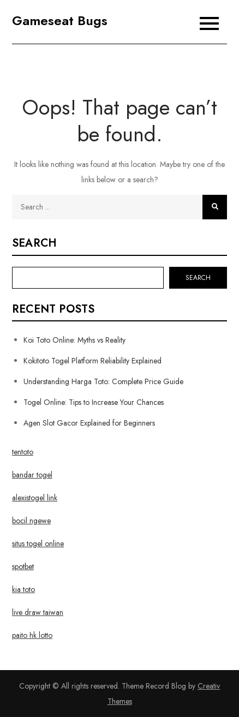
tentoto (22, 451)
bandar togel (32, 474)
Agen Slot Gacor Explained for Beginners (89, 422)
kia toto (23, 589)
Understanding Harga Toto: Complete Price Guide (103, 381)
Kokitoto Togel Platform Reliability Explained (92, 360)
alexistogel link (34, 497)
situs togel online (38, 543)
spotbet (23, 566)
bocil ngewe (31, 520)
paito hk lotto (32, 635)
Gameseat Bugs (59, 20)
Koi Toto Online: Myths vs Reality (74, 339)
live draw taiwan (37, 612)
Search (34, 243)
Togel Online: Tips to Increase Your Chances (93, 402)
